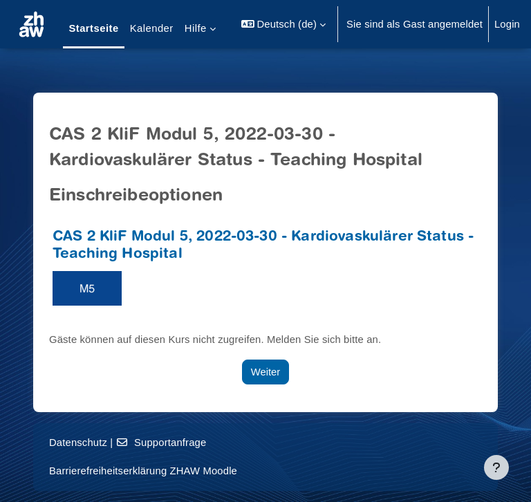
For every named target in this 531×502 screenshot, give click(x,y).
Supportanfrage (161, 442)
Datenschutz (78, 442)
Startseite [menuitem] (93, 28)
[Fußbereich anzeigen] (496, 467)
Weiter (265, 372)
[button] (283, 24)
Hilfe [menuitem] (196, 28)
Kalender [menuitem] (152, 28)
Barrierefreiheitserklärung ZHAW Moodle (143, 470)
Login (507, 24)
